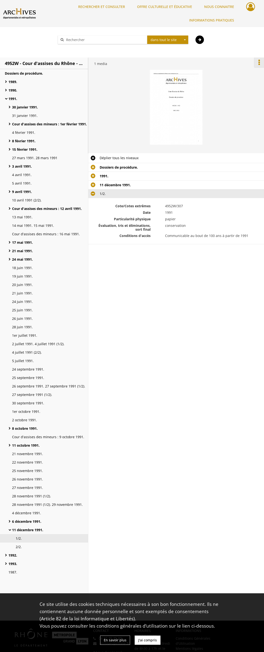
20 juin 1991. (22, 284)
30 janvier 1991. (25, 107)
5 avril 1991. (22, 183)
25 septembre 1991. (28, 377)
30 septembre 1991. (28, 403)
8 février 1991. (23, 141)
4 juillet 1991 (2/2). (27, 352)
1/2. (19, 538)
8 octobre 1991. (25, 428)
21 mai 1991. (22, 251)
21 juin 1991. (22, 293)
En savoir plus (115, 640)
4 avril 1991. (22, 174)
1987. (12, 572)
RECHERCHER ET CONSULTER (101, 6)
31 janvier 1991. (25, 115)
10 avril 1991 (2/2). (27, 200)
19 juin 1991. (22, 276)
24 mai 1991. (22, 259)
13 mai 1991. (22, 217)
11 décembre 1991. (27, 530)
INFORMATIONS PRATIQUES (211, 20)
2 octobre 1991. (24, 420)
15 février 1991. (24, 149)
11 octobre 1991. (26, 445)
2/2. (19, 547)
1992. (12, 555)
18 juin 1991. (22, 267)
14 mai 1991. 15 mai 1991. (33, 225)
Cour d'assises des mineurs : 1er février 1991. (49, 124)
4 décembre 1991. (26, 513)
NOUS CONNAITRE (219, 6)
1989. (12, 81)
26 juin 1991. (22, 318)
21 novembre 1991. (27, 453)
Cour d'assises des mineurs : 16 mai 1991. (46, 234)
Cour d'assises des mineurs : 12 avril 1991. (47, 208)
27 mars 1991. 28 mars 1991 (34, 158)
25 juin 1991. (22, 310)
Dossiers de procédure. (24, 73)
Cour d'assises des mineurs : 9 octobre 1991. (48, 437)
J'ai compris (147, 640)
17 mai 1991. (22, 242)
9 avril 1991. (22, 191)
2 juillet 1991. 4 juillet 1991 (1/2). (38, 344)
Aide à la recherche (76, 48)
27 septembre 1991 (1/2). (32, 394)
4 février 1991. (23, 132)
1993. (12, 563)
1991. (12, 98)
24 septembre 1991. (28, 369)
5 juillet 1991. (23, 360)
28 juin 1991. (22, 327)
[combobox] (167, 40)
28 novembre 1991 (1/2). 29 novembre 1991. (47, 504)
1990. (12, 90)
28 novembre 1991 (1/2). (31, 496)
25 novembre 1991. (27, 470)
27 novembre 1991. (27, 487)
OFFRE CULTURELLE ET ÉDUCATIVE (164, 6)
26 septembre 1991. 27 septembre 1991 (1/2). (48, 386)
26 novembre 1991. (27, 479)
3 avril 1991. (22, 166)
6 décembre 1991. (26, 521)
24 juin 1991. (22, 301)
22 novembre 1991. (27, 462)
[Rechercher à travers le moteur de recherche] (105, 39)
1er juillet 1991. (24, 335)
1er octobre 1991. (26, 411)
